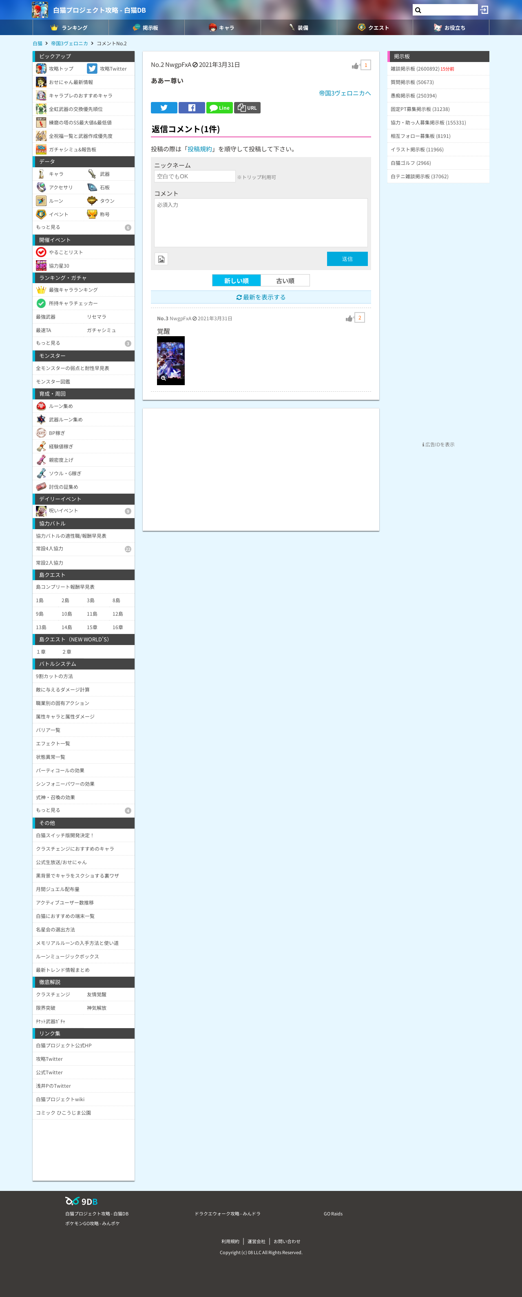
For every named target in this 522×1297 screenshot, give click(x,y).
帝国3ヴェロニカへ (345, 93)
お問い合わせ (287, 1241)
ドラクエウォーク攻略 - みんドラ (228, 1213)
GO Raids (333, 1213)
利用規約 (230, 1241)
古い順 (285, 280)
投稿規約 (200, 148)
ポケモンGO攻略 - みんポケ (92, 1223)
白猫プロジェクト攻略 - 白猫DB (99, 10)
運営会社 (256, 1241)
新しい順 (236, 280)
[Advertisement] (261, 465)
